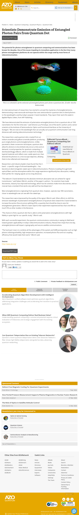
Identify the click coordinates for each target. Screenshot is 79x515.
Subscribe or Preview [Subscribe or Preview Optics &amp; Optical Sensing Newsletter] (17, 418)
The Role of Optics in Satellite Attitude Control (21, 403)
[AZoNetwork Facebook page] (18, 9)
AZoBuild (7, 473)
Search (63, 462)
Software (37, 475)
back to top (69, 494)
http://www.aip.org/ (9, 244)
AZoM (6, 460)
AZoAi (20, 465)
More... (75, 2)
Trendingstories (65, 289)
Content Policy (65, 482)
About (63, 460)
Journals (50, 465)
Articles (37, 462)
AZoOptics (8, 470)
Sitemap (50, 478)
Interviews (38, 470)
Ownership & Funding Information (65, 486)
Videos (50, 468)
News (11, 25)
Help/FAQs (51, 475)
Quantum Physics (35, 25)
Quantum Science (16, 425)
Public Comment (41, 281)
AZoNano (8, 462)
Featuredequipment (39, 289)
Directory (38, 465)
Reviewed (73, 38)
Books (50, 462)
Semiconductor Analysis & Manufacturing (24, 435)
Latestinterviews (14, 289)
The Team (51, 480)
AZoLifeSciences (24, 470)
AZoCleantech (9, 468)
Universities (52, 473)
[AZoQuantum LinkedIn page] (16, 9)
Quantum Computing (21, 25)
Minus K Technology (12, 390)
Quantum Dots (47, 25)
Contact (63, 470)
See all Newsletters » (9, 444)
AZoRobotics (9, 465)
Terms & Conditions (67, 475)
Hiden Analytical (11, 398)
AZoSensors (22, 462)
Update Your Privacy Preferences (16, 512)
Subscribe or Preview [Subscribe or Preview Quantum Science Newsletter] (17, 427)
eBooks (50, 460)
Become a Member (67, 465)
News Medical (23, 468)
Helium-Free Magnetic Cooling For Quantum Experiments (25, 387)
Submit (73, 284)
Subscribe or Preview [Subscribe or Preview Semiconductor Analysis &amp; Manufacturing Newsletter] (17, 437)
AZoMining (22, 460)
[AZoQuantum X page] (21, 9)
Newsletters (65, 468)
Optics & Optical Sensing (18, 416)
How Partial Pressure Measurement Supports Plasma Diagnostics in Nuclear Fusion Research (39, 395)
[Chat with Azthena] (74, 511)
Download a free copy (61, 160)
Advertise (64, 473)
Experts (37, 473)
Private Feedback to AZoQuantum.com (64, 281)
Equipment (38, 468)
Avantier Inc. (9, 406)
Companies (51, 470)
